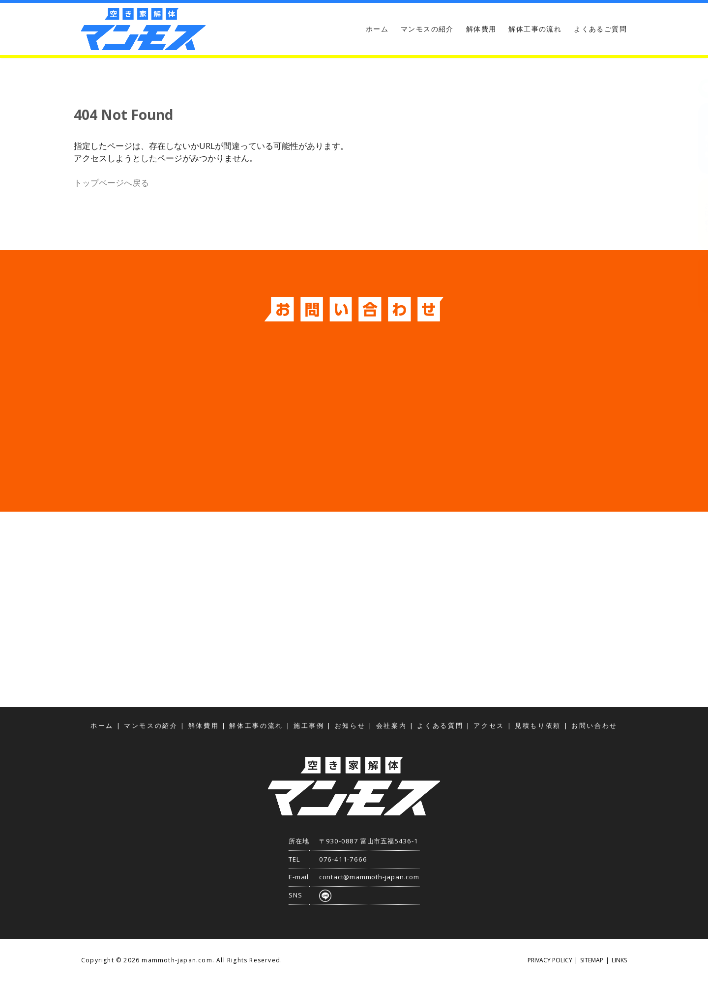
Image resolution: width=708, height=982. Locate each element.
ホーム (377, 28)
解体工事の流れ (534, 28)
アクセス (698, 283)
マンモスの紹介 (427, 28)
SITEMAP (591, 960)
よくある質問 (440, 726)
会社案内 (391, 726)
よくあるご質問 (600, 28)
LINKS (619, 960)
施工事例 (309, 726)
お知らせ (350, 726)
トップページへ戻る (111, 182)
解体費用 (481, 28)
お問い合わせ (698, 214)
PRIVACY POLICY (550, 960)
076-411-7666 (343, 859)
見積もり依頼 (698, 138)
